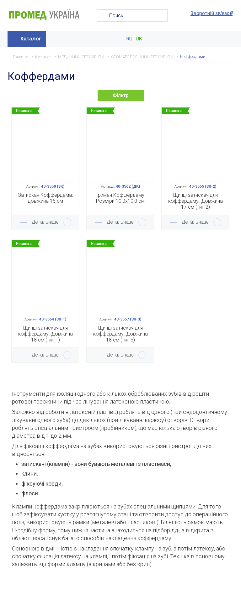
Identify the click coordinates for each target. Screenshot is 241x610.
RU (129, 38)
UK (139, 38)
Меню (227, 39)
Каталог (30, 39)
